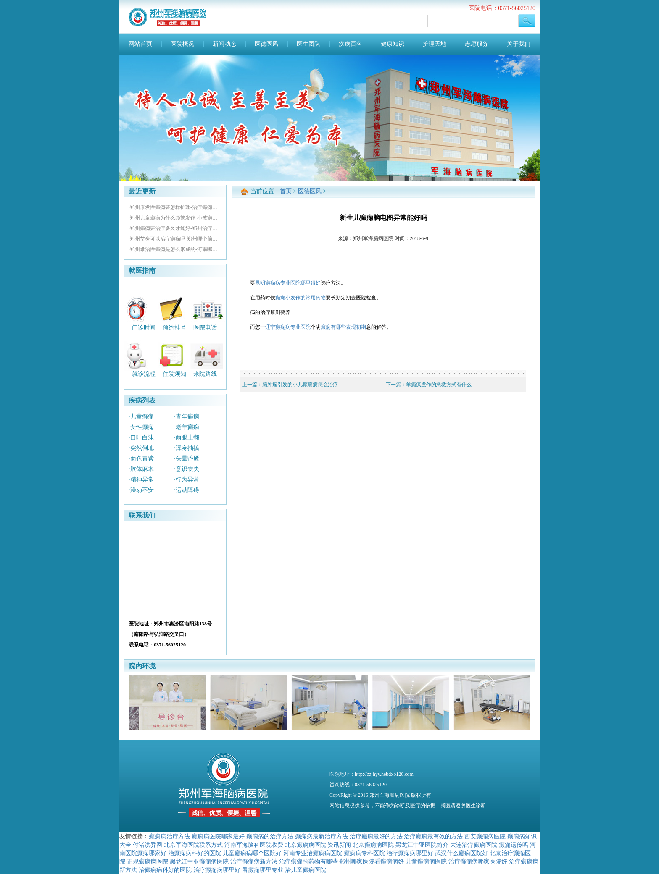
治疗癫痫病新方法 (253, 861)
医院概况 (182, 44)
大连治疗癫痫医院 (473, 844)
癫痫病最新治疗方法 (321, 836)
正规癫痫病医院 (147, 861)
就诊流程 (144, 374)
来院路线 (205, 374)
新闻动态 (224, 44)
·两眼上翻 (186, 437)
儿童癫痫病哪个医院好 (252, 853)
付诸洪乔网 (147, 844)
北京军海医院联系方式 (193, 844)
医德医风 (266, 44)
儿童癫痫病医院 (426, 861)
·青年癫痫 (186, 416)
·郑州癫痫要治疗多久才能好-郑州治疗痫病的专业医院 (175, 228)
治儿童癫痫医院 (305, 869)
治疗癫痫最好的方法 (376, 836)
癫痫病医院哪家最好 (218, 836)
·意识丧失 (186, 469)
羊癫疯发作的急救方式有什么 (439, 384)
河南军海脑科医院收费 (253, 844)
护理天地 (434, 44)
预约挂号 (174, 327)
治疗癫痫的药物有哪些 (308, 861)
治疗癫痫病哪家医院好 (477, 861)
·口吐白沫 (141, 437)
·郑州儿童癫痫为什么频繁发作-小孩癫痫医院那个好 (175, 218)
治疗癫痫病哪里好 (409, 853)
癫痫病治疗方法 (169, 836)
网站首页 (140, 44)
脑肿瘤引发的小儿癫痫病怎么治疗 (300, 384)
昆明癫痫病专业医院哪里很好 (288, 283)
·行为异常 (186, 479)
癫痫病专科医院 (364, 853)
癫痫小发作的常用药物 (300, 298)
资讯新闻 (339, 844)
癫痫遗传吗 (513, 844)
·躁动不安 (141, 490)
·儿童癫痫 (141, 416)
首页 (286, 191)
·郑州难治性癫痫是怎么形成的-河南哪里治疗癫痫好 (175, 249)
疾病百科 (350, 44)
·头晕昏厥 (186, 458)
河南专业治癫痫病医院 (312, 853)
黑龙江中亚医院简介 (421, 844)
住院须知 (174, 374)
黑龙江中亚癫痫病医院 (199, 861)
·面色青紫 (141, 458)
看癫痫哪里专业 (262, 869)
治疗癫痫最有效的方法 (433, 836)
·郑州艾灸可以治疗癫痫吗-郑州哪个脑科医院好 (175, 239)
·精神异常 (141, 479)
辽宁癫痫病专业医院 (288, 327)
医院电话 (205, 327)
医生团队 (308, 44)
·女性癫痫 (141, 427)
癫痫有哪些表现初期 (343, 327)
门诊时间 (144, 327)
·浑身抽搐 (186, 448)
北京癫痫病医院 (305, 844)
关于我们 (518, 44)
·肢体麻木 (141, 469)
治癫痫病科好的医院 (194, 853)
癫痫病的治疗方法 (269, 836)
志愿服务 (476, 44)
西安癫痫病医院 (485, 836)
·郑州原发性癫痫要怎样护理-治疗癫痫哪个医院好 (175, 207)
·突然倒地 (141, 448)
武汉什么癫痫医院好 (461, 853)
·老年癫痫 (186, 427)
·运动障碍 (186, 490)
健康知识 (392, 44)
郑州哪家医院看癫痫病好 (371, 861)
